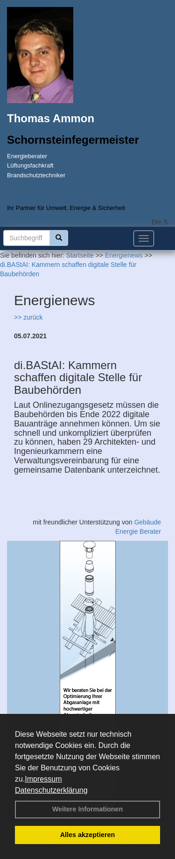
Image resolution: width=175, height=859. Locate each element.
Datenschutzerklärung (51, 790)
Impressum (43, 779)
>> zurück (28, 317)
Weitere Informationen (87, 809)
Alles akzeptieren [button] (87, 834)
